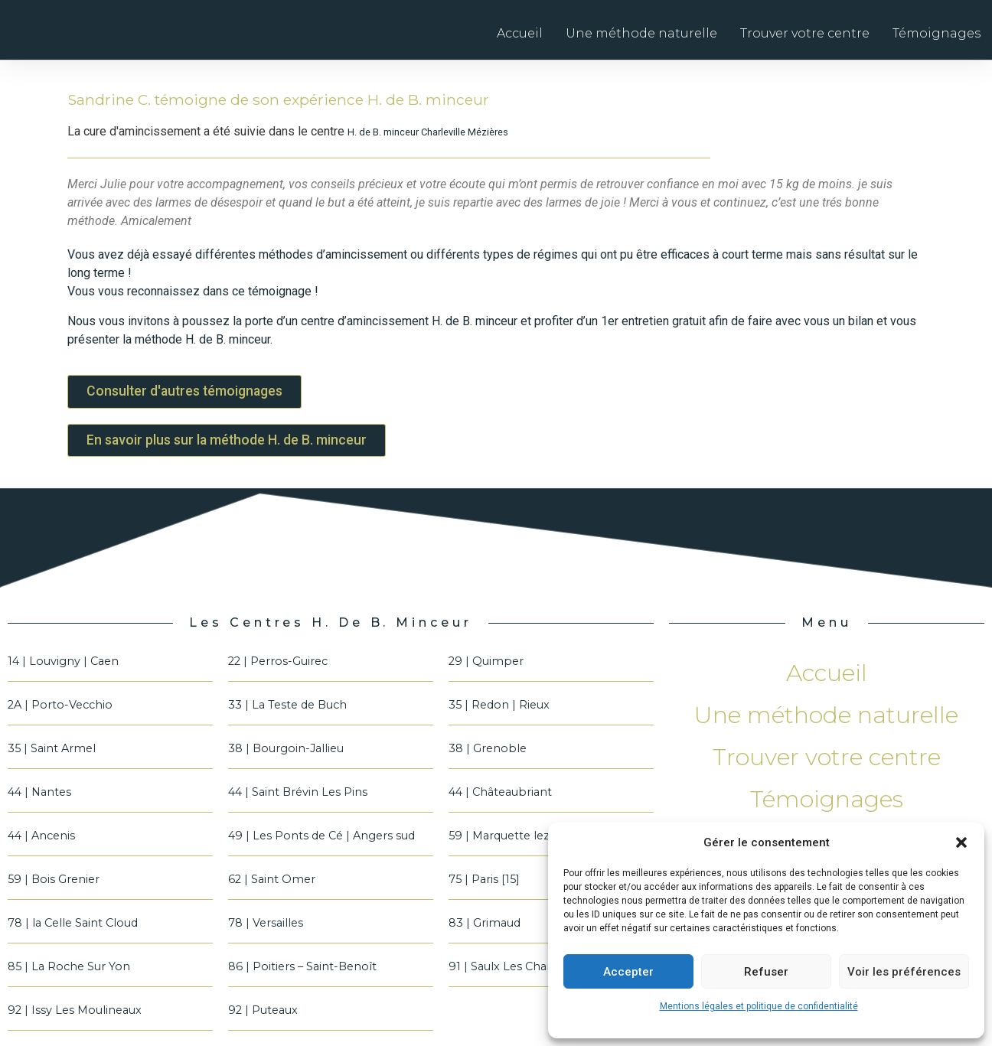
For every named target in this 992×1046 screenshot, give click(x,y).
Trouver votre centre (805, 33)
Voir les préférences (904, 972)
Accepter (628, 972)
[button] (961, 842)
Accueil (520, 33)
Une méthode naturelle (641, 33)
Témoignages (936, 33)
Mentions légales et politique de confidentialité (759, 1006)
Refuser (766, 972)
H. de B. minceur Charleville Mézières (428, 132)
